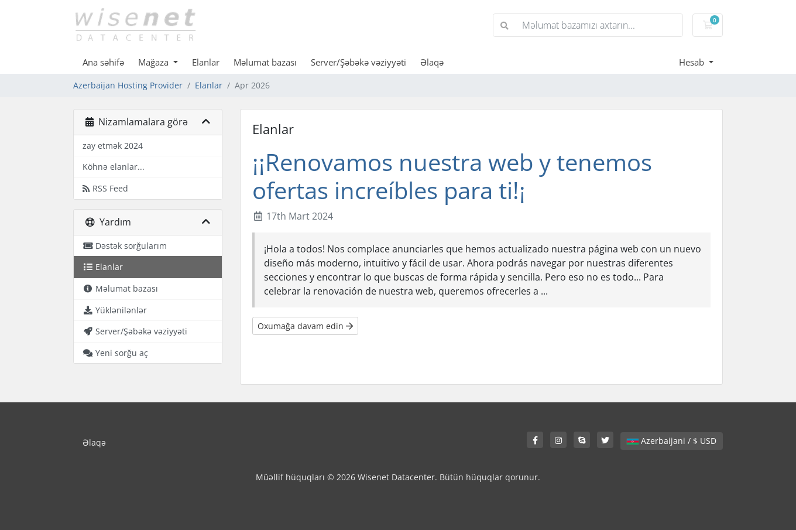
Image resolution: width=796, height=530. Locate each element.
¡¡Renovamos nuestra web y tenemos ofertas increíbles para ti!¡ (452, 176)
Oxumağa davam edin (305, 325)
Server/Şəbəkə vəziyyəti (358, 62)
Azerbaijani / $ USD (671, 440)
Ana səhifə (103, 62)
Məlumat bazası (265, 62)
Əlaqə (432, 62)
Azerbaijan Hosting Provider (128, 85)
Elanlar (205, 62)
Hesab (692, 62)
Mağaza (154, 62)
